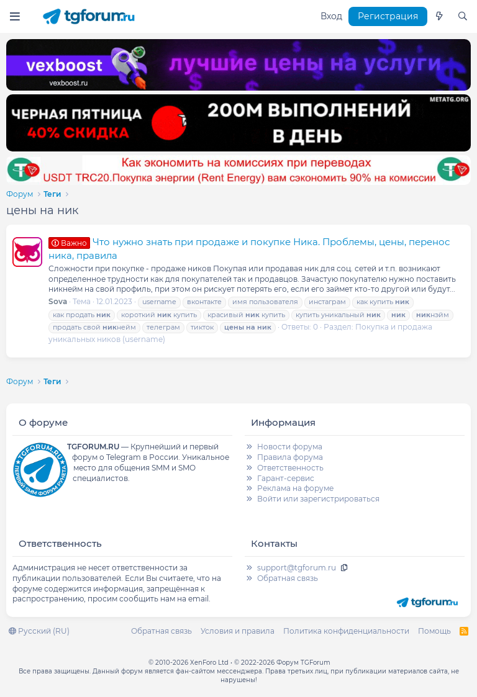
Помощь (434, 631)
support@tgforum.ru (296, 567)
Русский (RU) (39, 631)
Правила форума (290, 457)
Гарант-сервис (285, 478)
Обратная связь (287, 578)
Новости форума (289, 446)
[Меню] (14, 16)
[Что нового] (439, 17)
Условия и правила (238, 631)
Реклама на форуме (295, 488)
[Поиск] (463, 17)
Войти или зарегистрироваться (318, 498)
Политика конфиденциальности (346, 631)
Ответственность (290, 467)
